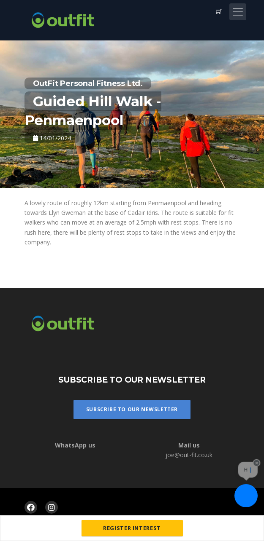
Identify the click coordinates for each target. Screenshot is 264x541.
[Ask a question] (246, 495)
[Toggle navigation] (237, 11)
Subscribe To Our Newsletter (132, 409)
